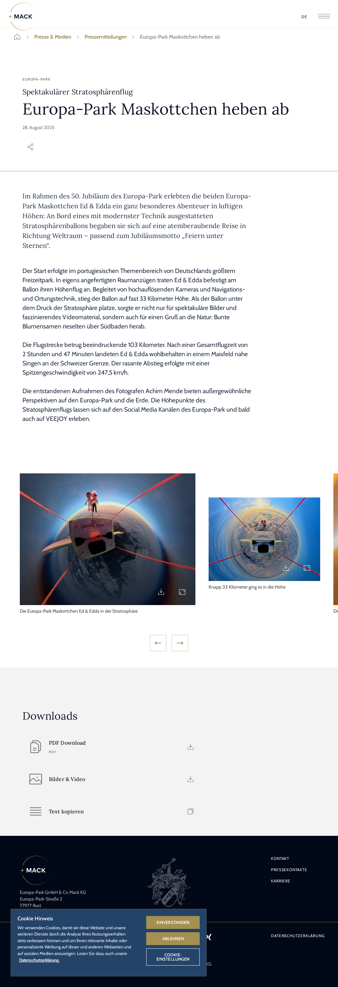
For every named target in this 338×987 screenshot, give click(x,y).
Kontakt (280, 858)
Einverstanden (173, 922)
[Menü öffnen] (324, 17)
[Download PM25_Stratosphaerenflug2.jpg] (286, 568)
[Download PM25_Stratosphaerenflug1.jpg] (161, 592)
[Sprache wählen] (304, 17)
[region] (109, 942)
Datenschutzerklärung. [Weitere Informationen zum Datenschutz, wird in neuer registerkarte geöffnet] (39, 960)
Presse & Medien (47, 37)
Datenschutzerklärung (297, 935)
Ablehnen (173, 938)
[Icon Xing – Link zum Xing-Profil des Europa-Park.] (209, 937)
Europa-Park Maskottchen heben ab (174, 37)
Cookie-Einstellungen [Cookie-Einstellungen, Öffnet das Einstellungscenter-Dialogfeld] (173, 957)
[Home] (23, 16)
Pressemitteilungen (100, 37)
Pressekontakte (289, 869)
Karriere (280, 880)
